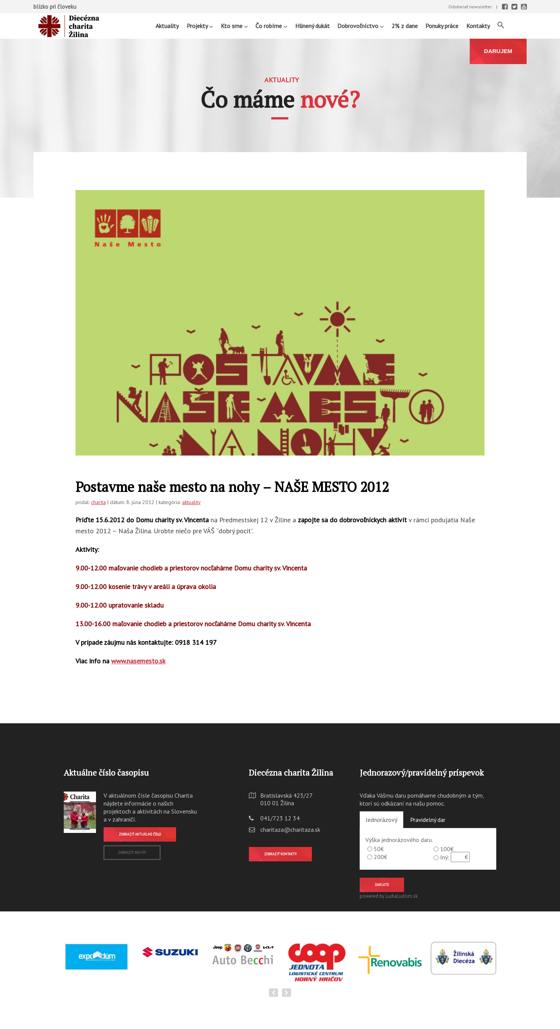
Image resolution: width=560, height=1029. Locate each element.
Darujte (382, 885)
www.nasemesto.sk (138, 661)
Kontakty (478, 26)
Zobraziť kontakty (280, 854)
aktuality (191, 502)
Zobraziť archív (132, 852)
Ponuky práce (441, 26)
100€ (447, 849)
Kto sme (234, 26)
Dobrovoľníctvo (360, 26)
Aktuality (167, 26)
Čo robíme (271, 26)
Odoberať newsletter (470, 6)
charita (98, 502)
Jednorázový (381, 819)
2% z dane (405, 26)
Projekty (200, 26)
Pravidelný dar (427, 819)
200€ (380, 857)
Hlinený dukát (312, 26)
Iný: (444, 857)
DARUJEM (498, 51)
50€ (379, 849)
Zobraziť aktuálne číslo (140, 834)
